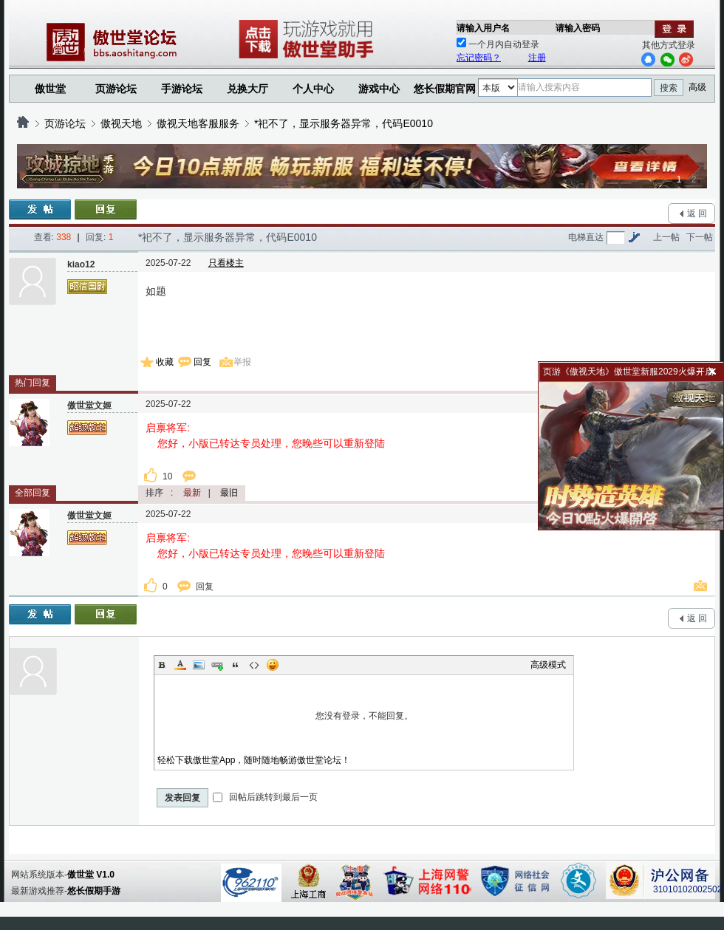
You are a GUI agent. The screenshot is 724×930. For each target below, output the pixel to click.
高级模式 (548, 665)
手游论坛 (181, 89)
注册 (537, 57)
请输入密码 (578, 28)
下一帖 (699, 237)
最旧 (229, 493)
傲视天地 (121, 123)
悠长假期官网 (445, 89)
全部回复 (32, 493)
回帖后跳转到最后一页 (265, 797)
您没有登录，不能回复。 (363, 715)
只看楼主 (226, 263)
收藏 (165, 362)
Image (198, 664)
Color (180, 664)
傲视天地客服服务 (198, 123)
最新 (192, 493)
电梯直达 (586, 237)
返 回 (697, 213)
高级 (697, 87)
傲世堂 (50, 89)
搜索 (668, 88)
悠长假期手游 (93, 891)
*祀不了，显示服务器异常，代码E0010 (343, 123)
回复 (202, 362)
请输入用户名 (483, 28)
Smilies (272, 664)
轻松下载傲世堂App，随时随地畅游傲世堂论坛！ (253, 760)
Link (217, 664)
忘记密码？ (479, 57)
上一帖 (666, 237)
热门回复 (32, 382)
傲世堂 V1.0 (91, 874)
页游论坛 (116, 89)
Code (254, 664)
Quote (235, 664)
